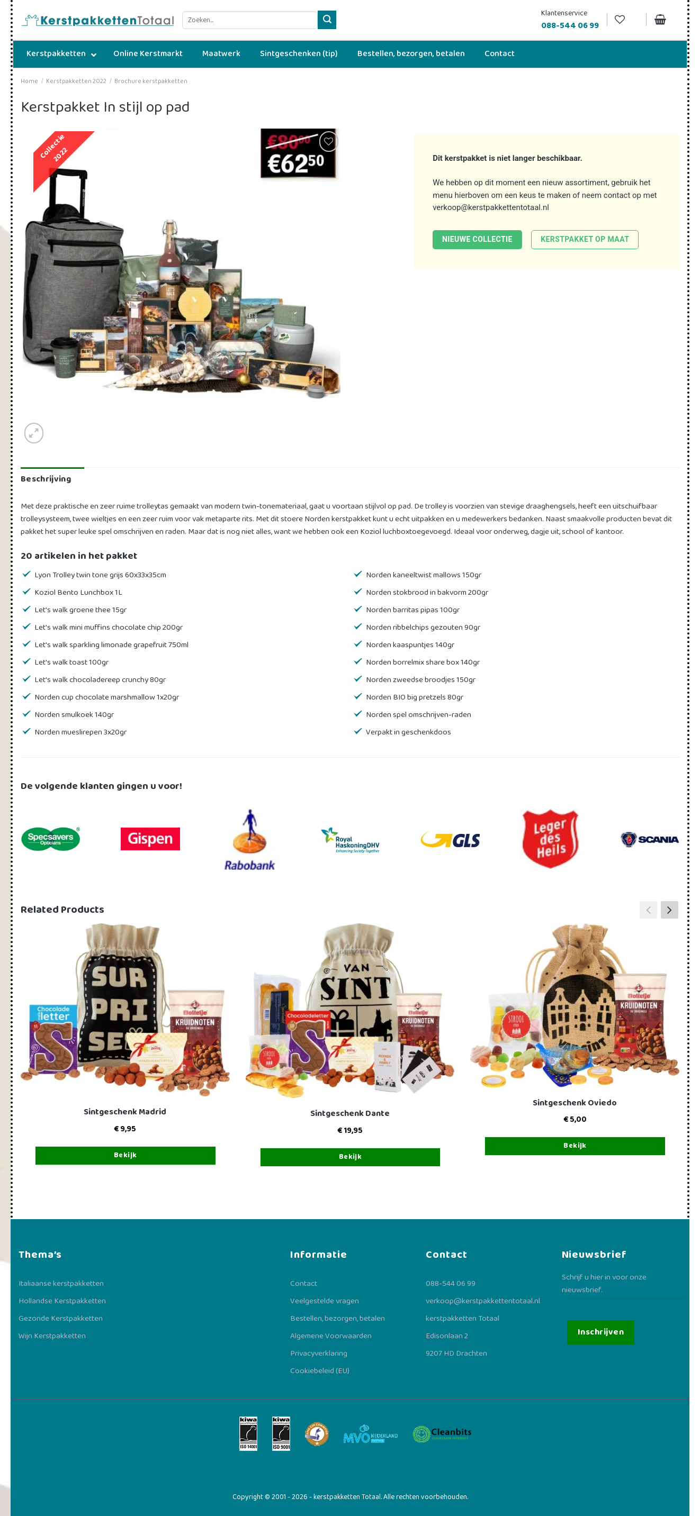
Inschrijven (601, 1332)
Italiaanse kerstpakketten (61, 1283)
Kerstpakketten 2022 (76, 81)
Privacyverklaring (318, 1353)
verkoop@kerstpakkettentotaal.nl (491, 207)
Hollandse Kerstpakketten (62, 1301)
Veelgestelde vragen (324, 1301)
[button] (669, 910)
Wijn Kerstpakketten (52, 1336)
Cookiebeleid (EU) (319, 1371)
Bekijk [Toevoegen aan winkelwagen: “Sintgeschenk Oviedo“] (575, 1145)
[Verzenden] (327, 20)
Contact (303, 1283)
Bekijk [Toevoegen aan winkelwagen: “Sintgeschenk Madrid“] (125, 1155)
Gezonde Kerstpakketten (61, 1318)
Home (29, 81)
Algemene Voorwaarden (331, 1336)
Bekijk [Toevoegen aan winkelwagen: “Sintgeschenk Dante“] (350, 1157)
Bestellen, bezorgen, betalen (337, 1318)
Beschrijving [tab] (46, 479)
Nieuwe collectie (477, 239)
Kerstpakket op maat (585, 239)
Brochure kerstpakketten (150, 81)
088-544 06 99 (450, 1283)
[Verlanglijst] (626, 19)
